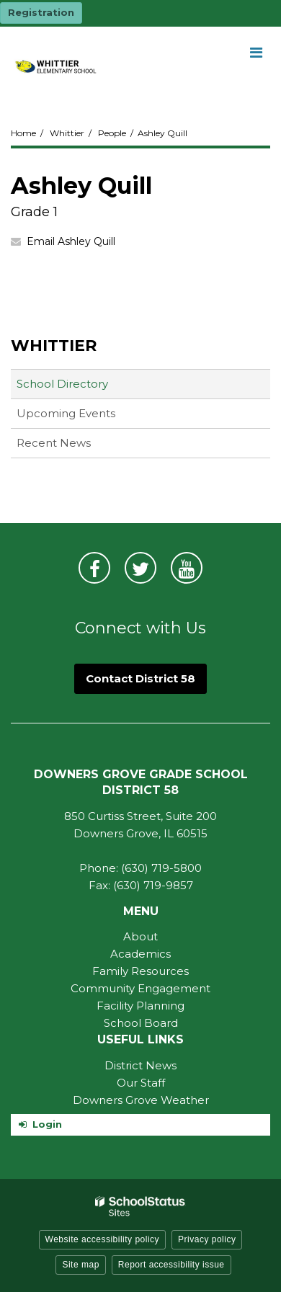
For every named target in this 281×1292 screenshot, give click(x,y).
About (140, 936)
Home (23, 133)
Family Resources (140, 971)
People (112, 133)
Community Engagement (140, 988)
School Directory (62, 384)
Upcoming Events (66, 413)
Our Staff (141, 1083)
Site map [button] (80, 1265)
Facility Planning (140, 1005)
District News (140, 1065)
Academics (140, 954)
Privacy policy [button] (207, 1239)
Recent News (54, 443)
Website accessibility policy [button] (102, 1239)
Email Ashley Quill (71, 241)
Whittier (67, 133)
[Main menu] (256, 52)
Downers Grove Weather (141, 1100)
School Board (141, 1023)
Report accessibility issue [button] (171, 1265)
